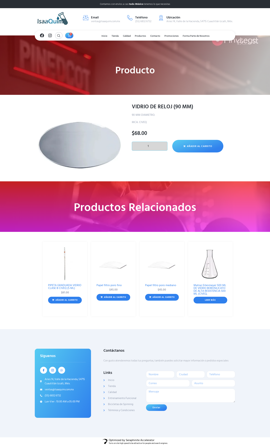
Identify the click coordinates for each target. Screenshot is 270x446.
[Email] (85, 17)
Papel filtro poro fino (109, 285)
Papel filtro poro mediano (160, 285)
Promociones (176, 36)
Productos (141, 36)
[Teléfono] (130, 17)
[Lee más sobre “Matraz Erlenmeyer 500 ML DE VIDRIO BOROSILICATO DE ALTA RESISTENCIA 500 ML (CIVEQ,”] (210, 300)
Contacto (157, 36)
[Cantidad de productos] (149, 146)
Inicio (98, 36)
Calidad (125, 36)
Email (95, 17)
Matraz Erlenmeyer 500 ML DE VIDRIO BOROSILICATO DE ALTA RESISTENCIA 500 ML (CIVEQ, (210, 289)
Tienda (111, 36)
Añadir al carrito (199, 146)
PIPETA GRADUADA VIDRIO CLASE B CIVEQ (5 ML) (64, 286)
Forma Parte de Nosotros (203, 36)
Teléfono (141, 17)
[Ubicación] (161, 17)
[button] (65, 300)
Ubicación (173, 17)
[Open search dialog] (58, 35)
